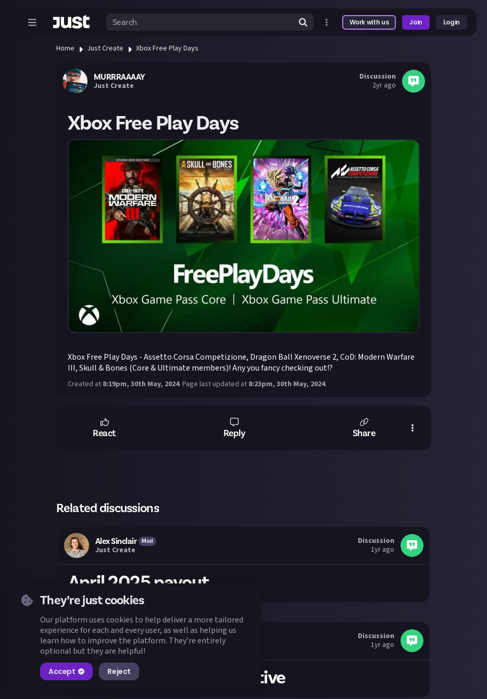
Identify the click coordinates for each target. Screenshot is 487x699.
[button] (105, 428)
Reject (118, 671)
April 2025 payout (138, 582)
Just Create (105, 48)
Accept (66, 671)
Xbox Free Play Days (167, 48)
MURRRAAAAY (119, 77)
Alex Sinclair (116, 541)
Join (415, 22)
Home (65, 48)
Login (451, 22)
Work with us (369, 22)
